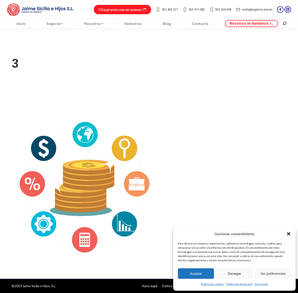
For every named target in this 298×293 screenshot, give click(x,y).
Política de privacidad (239, 284)
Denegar (234, 274)
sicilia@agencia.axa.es (254, 9)
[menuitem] (21, 23)
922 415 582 (194, 9)
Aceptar (196, 274)
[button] (288, 233)
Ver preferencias (273, 274)
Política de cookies (212, 284)
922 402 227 (167, 9)
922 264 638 (220, 9)
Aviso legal (261, 284)
